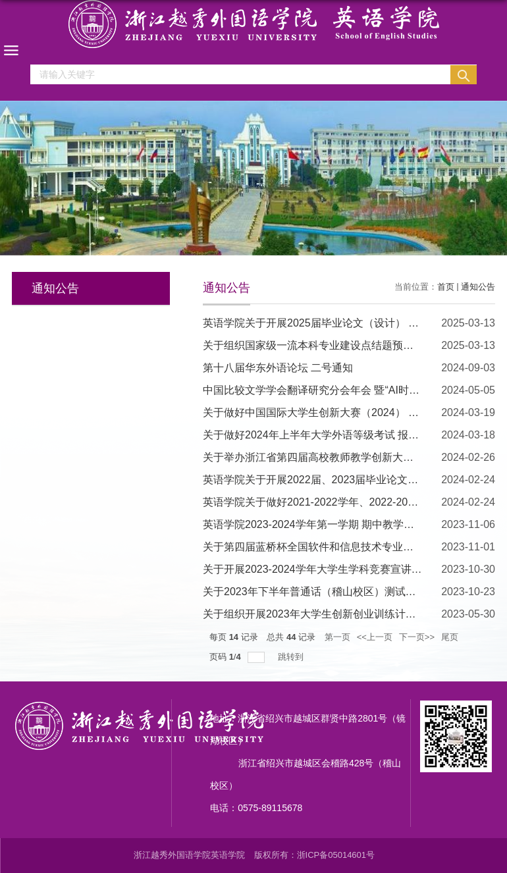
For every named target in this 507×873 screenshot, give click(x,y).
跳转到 (292, 657)
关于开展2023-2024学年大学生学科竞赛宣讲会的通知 (328, 569)
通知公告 (478, 287)
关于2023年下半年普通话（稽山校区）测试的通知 (320, 591)
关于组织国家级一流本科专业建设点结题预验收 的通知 (330, 345)
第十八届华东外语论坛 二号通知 (278, 367)
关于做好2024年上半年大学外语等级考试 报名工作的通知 (337, 434)
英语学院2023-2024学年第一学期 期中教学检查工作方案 (335, 524)
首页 (445, 287)
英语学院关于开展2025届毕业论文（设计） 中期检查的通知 (342, 323)
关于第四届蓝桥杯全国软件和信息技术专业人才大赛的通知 (340, 546)
